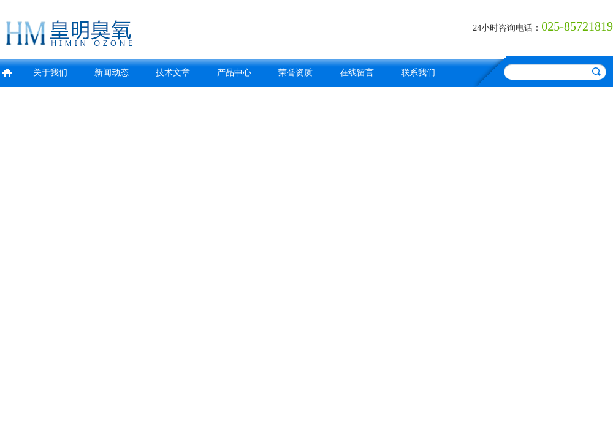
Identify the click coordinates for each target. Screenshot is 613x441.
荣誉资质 (295, 72)
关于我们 (50, 72)
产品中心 (234, 72)
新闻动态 (111, 72)
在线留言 (357, 72)
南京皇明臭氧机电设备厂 (150, 28)
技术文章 (173, 72)
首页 (6, 71)
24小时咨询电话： (507, 27)
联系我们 (418, 72)
